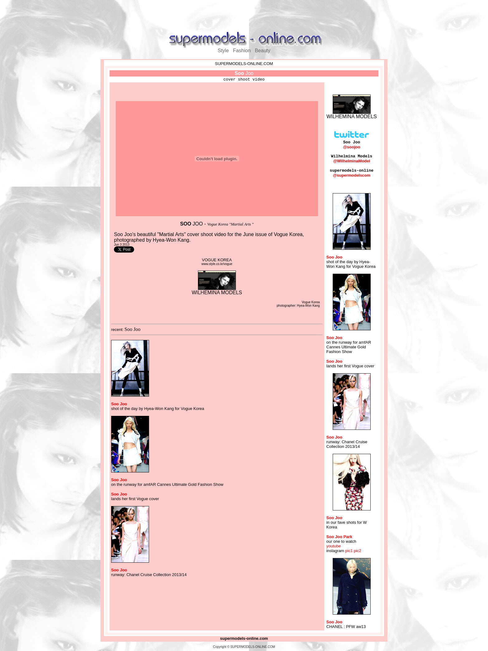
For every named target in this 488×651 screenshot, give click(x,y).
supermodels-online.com (244, 638)
